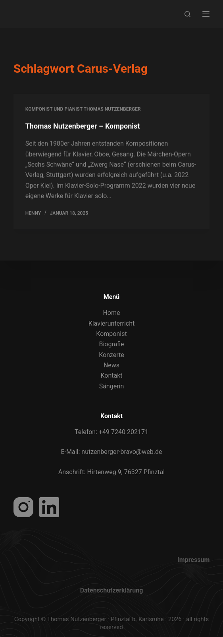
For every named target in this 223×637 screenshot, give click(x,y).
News (111, 365)
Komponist (111, 334)
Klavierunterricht (111, 323)
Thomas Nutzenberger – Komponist (82, 126)
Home (111, 313)
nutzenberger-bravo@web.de (121, 452)
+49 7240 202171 (123, 432)
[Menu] (206, 13)
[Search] (187, 14)
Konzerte (111, 355)
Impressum (193, 560)
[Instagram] (23, 507)
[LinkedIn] (49, 507)
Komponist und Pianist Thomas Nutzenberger (83, 109)
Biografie (111, 344)
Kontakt (111, 375)
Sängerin (111, 386)
